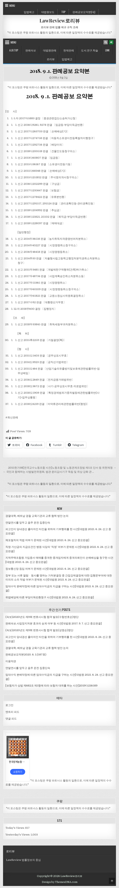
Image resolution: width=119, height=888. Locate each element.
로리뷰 (51, 59)
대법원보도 (47, 12)
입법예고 (29, 12)
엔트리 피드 (12, 711)
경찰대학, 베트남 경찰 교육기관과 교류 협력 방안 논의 (36, 515)
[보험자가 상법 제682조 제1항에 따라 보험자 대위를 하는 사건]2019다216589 (51, 685)
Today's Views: (15, 827)
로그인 (9, 705)
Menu (12, 5)
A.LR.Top (13, 50)
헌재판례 (68, 50)
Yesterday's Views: (18, 834)
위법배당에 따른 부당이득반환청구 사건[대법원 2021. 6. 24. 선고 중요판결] (49, 597)
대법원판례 (49, 50)
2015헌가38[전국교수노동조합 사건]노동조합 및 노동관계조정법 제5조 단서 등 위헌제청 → (62, 467)
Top (63, 12)
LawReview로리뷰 (59, 20)
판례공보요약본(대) (83, 12)
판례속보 (30, 50)
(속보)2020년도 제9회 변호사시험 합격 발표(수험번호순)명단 (42, 616)
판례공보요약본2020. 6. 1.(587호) (25, 654)
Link (107, 50)
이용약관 (10, 661)
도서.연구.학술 (89, 50)
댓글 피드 (11, 718)
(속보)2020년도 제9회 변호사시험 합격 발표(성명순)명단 (39, 630)
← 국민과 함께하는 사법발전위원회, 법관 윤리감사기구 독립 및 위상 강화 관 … (48, 471)
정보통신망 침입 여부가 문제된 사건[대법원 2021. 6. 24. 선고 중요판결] (47, 568)
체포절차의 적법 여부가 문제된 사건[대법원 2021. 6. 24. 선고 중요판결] (47, 540)
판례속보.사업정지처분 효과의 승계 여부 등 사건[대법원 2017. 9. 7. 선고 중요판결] (53, 623)
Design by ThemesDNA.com (59, 882)
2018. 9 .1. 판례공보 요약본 (60, 70)
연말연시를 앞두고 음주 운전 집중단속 (27, 522)
